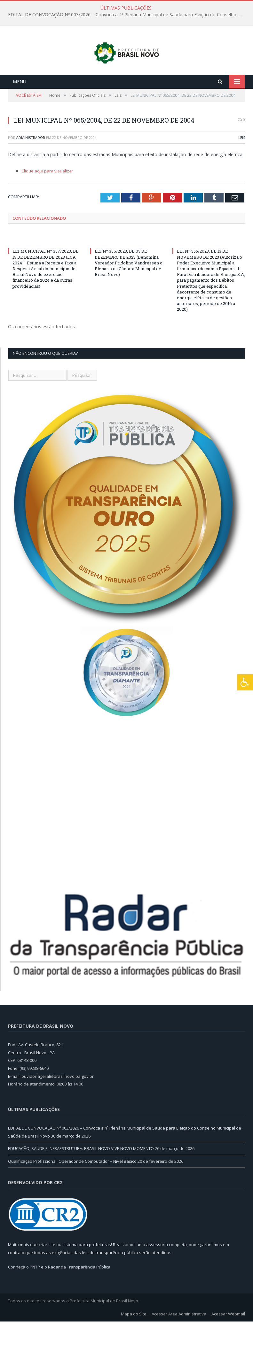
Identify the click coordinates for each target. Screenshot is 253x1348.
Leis (241, 164)
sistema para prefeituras (86, 1271)
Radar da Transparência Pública (79, 1294)
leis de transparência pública (110, 1279)
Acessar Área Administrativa (179, 1340)
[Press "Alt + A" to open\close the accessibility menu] (245, 682)
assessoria (157, 1271)
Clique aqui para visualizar (47, 197)
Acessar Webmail (228, 1340)
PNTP (35, 1294)
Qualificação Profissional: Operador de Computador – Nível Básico (72, 1188)
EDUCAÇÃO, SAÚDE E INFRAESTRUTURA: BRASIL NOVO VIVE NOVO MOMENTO (81, 1175)
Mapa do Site (133, 1340)
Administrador (30, 164)
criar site (47, 1271)
